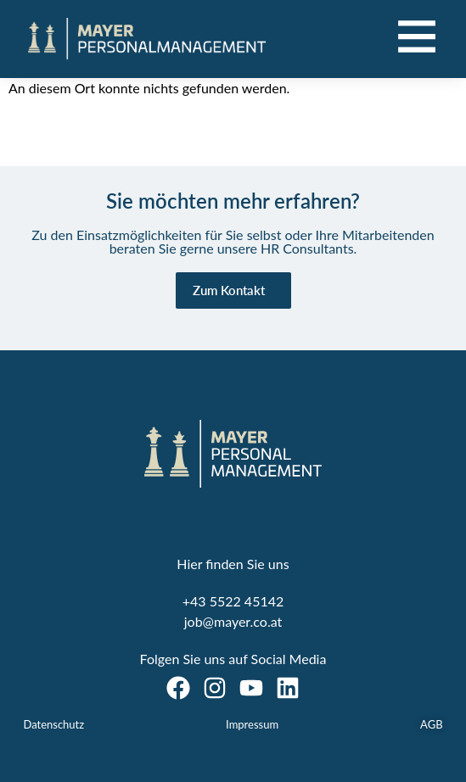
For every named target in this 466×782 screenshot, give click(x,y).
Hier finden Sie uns (233, 564)
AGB (431, 724)
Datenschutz (53, 724)
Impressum (252, 724)
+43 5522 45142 (233, 601)
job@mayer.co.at (233, 621)
